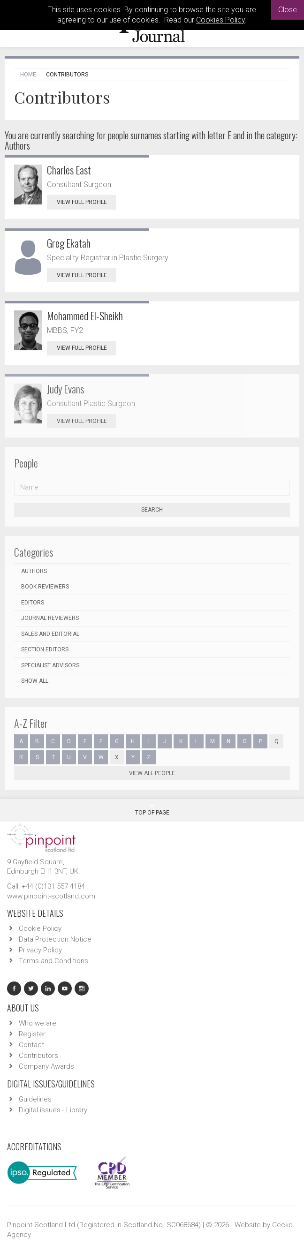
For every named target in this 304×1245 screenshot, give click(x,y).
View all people (152, 773)
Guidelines (35, 1099)
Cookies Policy (220, 19)
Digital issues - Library (53, 1110)
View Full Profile (86, 202)
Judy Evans (65, 388)
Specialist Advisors (50, 665)
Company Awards (46, 1066)
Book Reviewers (45, 586)
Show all (34, 681)
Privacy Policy (40, 950)
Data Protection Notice (55, 939)
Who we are (37, 1023)
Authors (34, 571)
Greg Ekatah (69, 242)
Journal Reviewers (50, 618)
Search (152, 509)
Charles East (69, 169)
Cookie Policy (40, 928)
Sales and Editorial (50, 634)
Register (32, 1034)
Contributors (38, 1055)
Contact (31, 1045)
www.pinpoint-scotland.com (51, 896)
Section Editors (44, 649)
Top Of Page (152, 809)
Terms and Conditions (53, 961)
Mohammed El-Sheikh (85, 315)
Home (28, 74)
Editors (32, 602)
